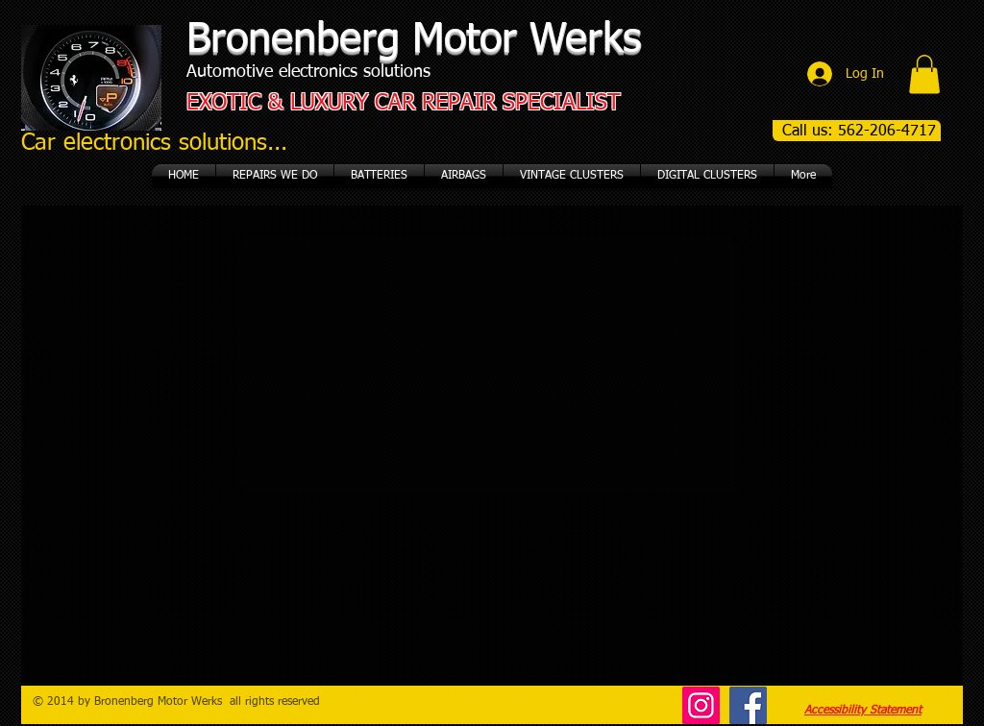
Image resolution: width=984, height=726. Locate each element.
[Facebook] (748, 705)
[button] (924, 74)
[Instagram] (701, 705)
